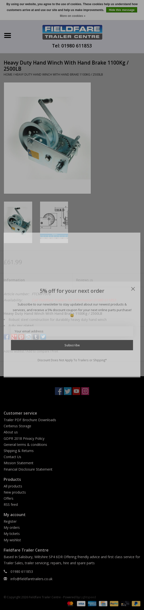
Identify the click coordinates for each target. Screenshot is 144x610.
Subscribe (72, 345)
